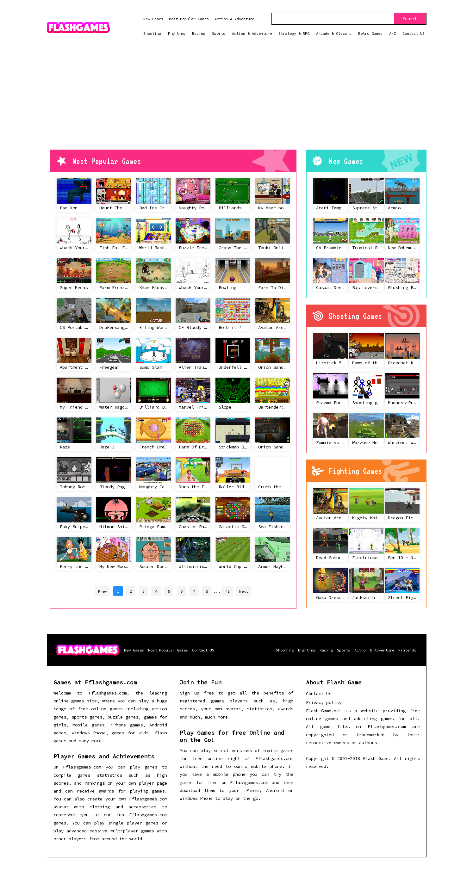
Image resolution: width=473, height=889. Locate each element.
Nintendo (407, 650)
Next (243, 591)
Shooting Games (355, 316)
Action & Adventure (234, 18)
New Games (153, 18)
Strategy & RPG (293, 33)
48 (227, 591)
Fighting (176, 33)
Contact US (413, 33)
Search (410, 19)
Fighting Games (355, 471)
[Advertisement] (236, 102)
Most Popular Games (189, 18)
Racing (198, 33)
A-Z (392, 33)
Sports (218, 33)
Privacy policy (323, 702)
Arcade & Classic (334, 33)
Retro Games (370, 33)
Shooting (152, 33)
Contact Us (318, 693)
